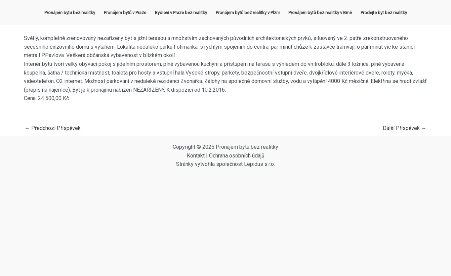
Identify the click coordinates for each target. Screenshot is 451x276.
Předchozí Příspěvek (53, 128)
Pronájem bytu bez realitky (69, 12)
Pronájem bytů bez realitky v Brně (320, 12)
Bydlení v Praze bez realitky (181, 12)
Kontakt (196, 155)
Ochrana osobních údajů (236, 155)
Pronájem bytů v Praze (125, 12)
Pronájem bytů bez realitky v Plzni (248, 12)
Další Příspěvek (404, 128)
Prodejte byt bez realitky (384, 12)
